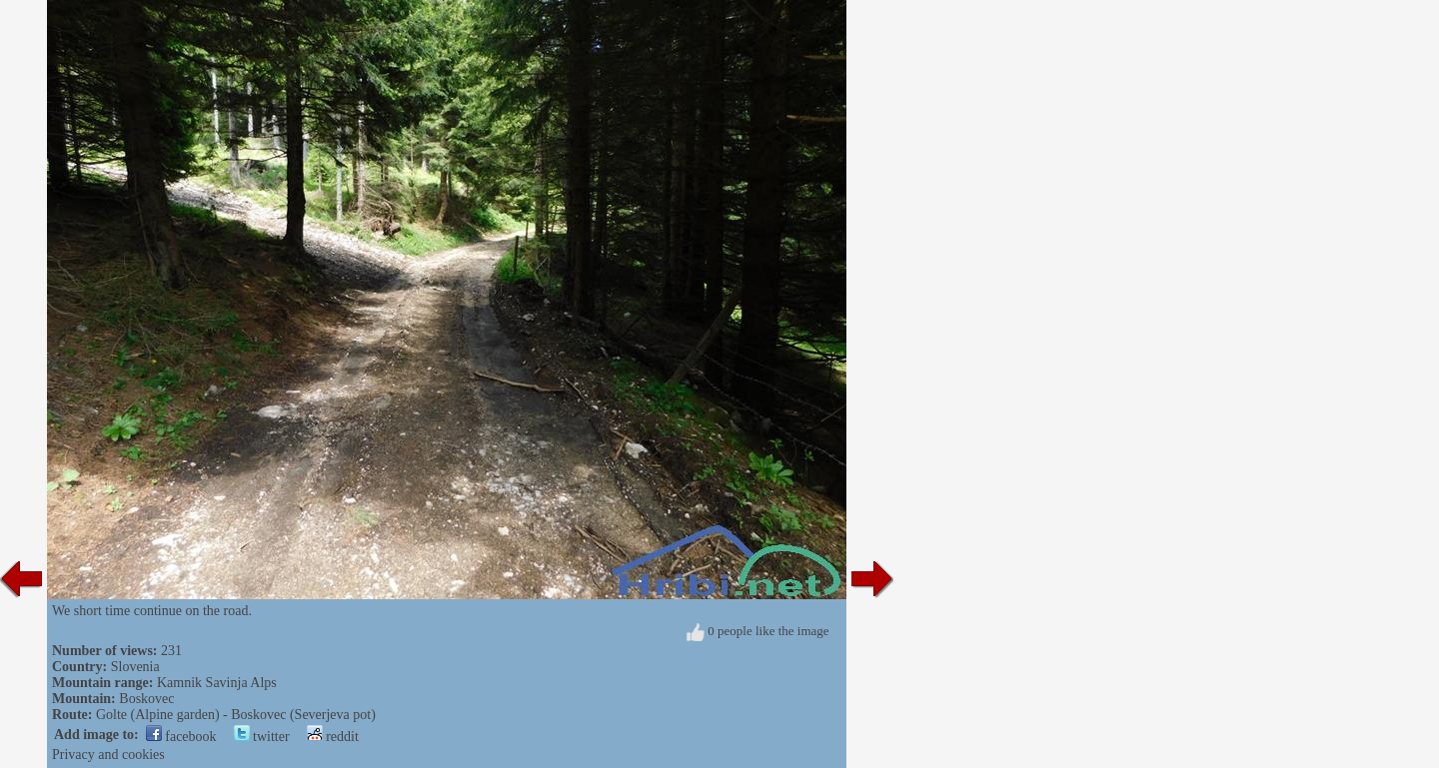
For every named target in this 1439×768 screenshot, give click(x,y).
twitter (262, 736)
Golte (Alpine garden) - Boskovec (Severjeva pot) (236, 714)
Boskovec (146, 698)
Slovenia (135, 666)
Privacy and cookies (108, 754)
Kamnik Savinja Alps (217, 682)
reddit (333, 736)
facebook (181, 736)
